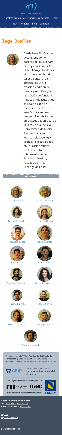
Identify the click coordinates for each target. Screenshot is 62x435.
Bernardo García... (17, 221)
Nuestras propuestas (15, 17)
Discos (55, 17)
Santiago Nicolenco (17, 283)
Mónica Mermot (45, 200)
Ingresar (4, 414)
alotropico (15, 428)
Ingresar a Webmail (9, 417)
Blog (34, 23)
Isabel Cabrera (44, 241)
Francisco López (17, 241)
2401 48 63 (11, 403)
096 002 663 (22, 403)
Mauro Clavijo (45, 303)
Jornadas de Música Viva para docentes (38, 361)
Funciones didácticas (38, 17)
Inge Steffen (17, 200)
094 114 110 (25, 406)
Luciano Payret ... (17, 303)
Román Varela (45, 262)
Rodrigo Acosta (45, 324)
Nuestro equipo (21, 23)
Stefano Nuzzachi (31, 345)
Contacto (44, 23)
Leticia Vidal (17, 262)
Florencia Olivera (44, 221)
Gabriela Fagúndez (44, 283)
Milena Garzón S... (17, 324)
